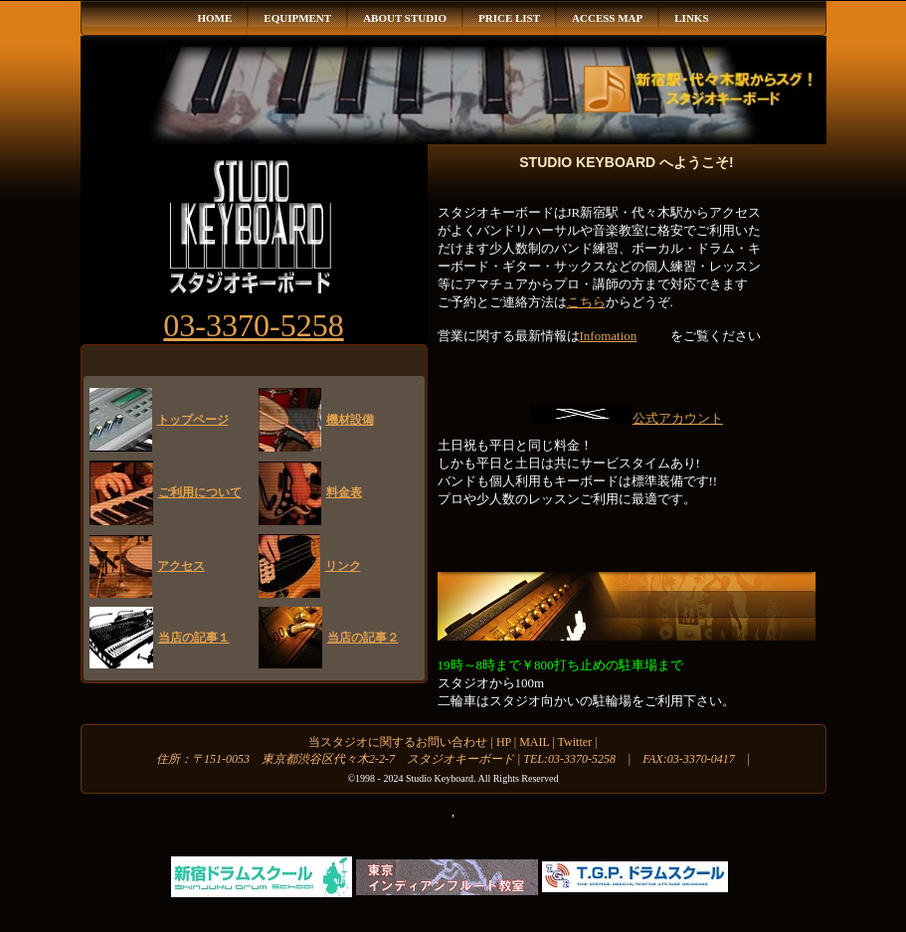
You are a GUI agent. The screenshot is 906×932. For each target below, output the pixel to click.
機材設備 (350, 420)
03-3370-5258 (253, 325)
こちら (586, 301)
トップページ (193, 420)
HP (505, 742)
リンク (343, 566)
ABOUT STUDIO (405, 18)
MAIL (534, 742)
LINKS (691, 18)
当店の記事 (194, 638)
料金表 (344, 492)
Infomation (608, 335)
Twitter (575, 742)
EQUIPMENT (297, 18)
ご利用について (200, 492)
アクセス (181, 566)
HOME (214, 18)
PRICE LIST (509, 18)
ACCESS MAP (607, 18)
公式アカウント (678, 418)
